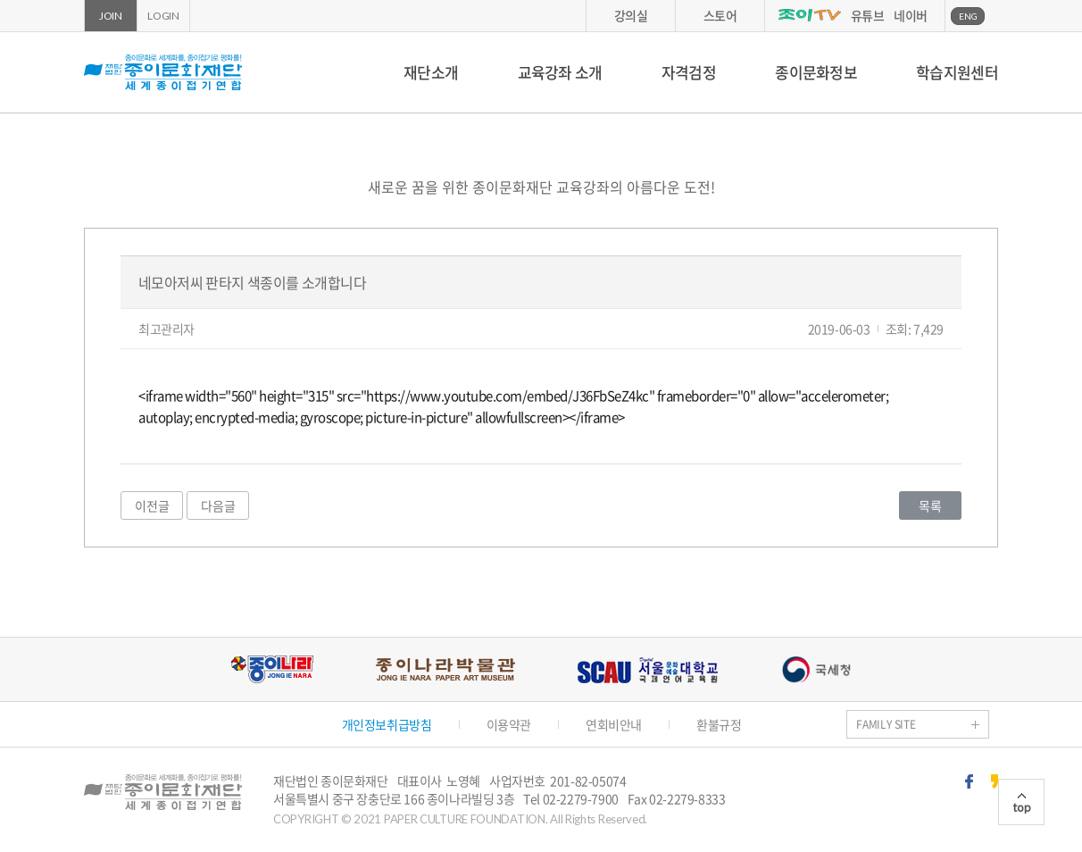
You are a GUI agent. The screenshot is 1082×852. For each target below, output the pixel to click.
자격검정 (689, 72)
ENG (968, 16)
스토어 (720, 15)
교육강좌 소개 (560, 72)
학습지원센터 (957, 72)
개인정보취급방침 (387, 724)
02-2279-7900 (581, 798)
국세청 (816, 669)
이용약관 (509, 724)
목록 (930, 505)
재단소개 (431, 72)
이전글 (152, 505)
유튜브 (868, 15)
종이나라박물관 (445, 669)
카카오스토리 (994, 781)
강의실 (631, 15)
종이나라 (271, 669)
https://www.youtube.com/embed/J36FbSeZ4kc (507, 395)
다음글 (218, 505)
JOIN (110, 15)
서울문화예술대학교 (648, 669)
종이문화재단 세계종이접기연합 (163, 72)
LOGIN (163, 15)
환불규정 (718, 724)
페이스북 (969, 781)
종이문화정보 (816, 72)
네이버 (911, 15)
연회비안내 (614, 724)
